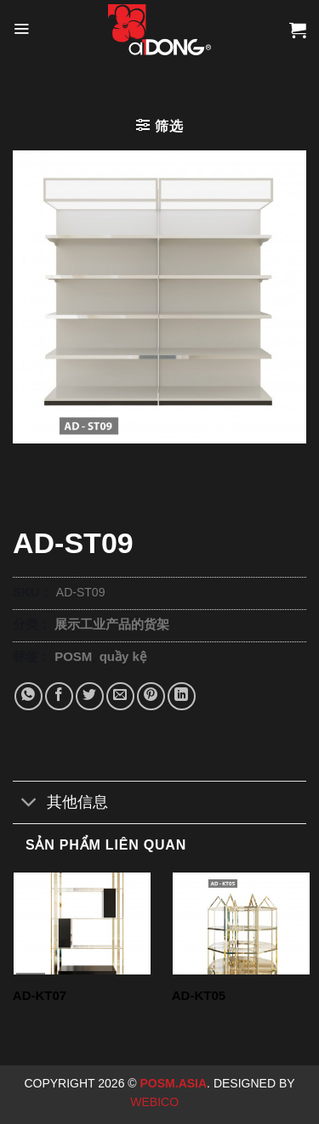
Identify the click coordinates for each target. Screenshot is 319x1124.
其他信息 (60, 804)
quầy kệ (123, 656)
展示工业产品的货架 (111, 624)
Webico (156, 1102)
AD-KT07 (39, 995)
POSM (73, 656)
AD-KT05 (198, 995)
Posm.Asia (174, 1083)
